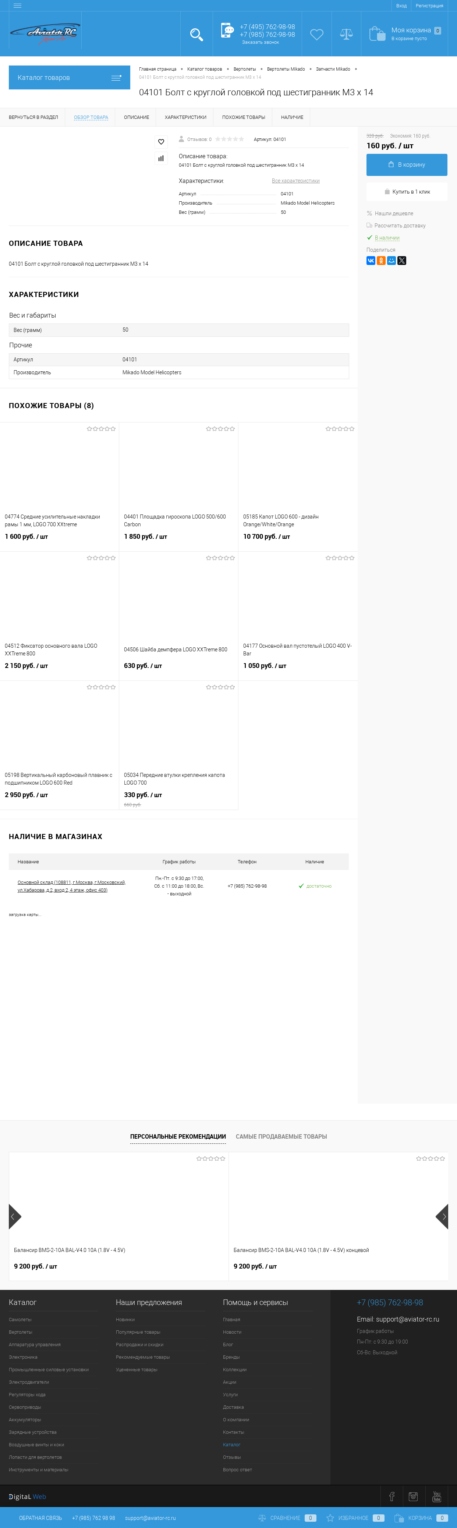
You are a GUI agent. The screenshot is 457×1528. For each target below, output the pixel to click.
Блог (228, 1344)
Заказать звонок (260, 42)
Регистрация (429, 5)
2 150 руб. (59, 670)
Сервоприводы (25, 1407)
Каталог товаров (69, 77)
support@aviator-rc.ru (407, 1319)
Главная (231, 1319)
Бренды (231, 1357)
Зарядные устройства (33, 1432)
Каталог (231, 1444)
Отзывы (232, 1457)
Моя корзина (416, 30)
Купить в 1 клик (407, 191)
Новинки (125, 1319)
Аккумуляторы (25, 1419)
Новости (232, 1332)
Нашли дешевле (389, 213)
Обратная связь (35, 1518)
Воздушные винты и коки (36, 1444)
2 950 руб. (59, 799)
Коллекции (235, 1369)
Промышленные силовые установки (49, 1369)
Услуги (230, 1394)
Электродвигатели (29, 1382)
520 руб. (253, 1266)
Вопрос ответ (237, 1469)
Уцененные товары (136, 1369)
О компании (236, 1419)
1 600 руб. (59, 541)
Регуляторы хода (27, 1394)
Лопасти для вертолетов (35, 1457)
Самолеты (20, 1319)
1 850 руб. (178, 541)
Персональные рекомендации (178, 1136)
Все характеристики (296, 181)
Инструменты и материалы (38, 1469)
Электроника (23, 1357)
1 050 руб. (298, 670)
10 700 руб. (298, 541)
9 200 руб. (35, 1266)
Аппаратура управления (35, 1344)
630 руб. (178, 670)
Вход (401, 5)
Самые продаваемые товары (281, 1136)
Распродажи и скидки (139, 1344)
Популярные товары (138, 1332)
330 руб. (178, 799)
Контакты (233, 1432)
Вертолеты (20, 1332)
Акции (229, 1382)
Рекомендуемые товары (143, 1357)
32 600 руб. (367, 1266)
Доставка (233, 1407)
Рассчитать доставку (396, 226)
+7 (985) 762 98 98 (93, 1518)
